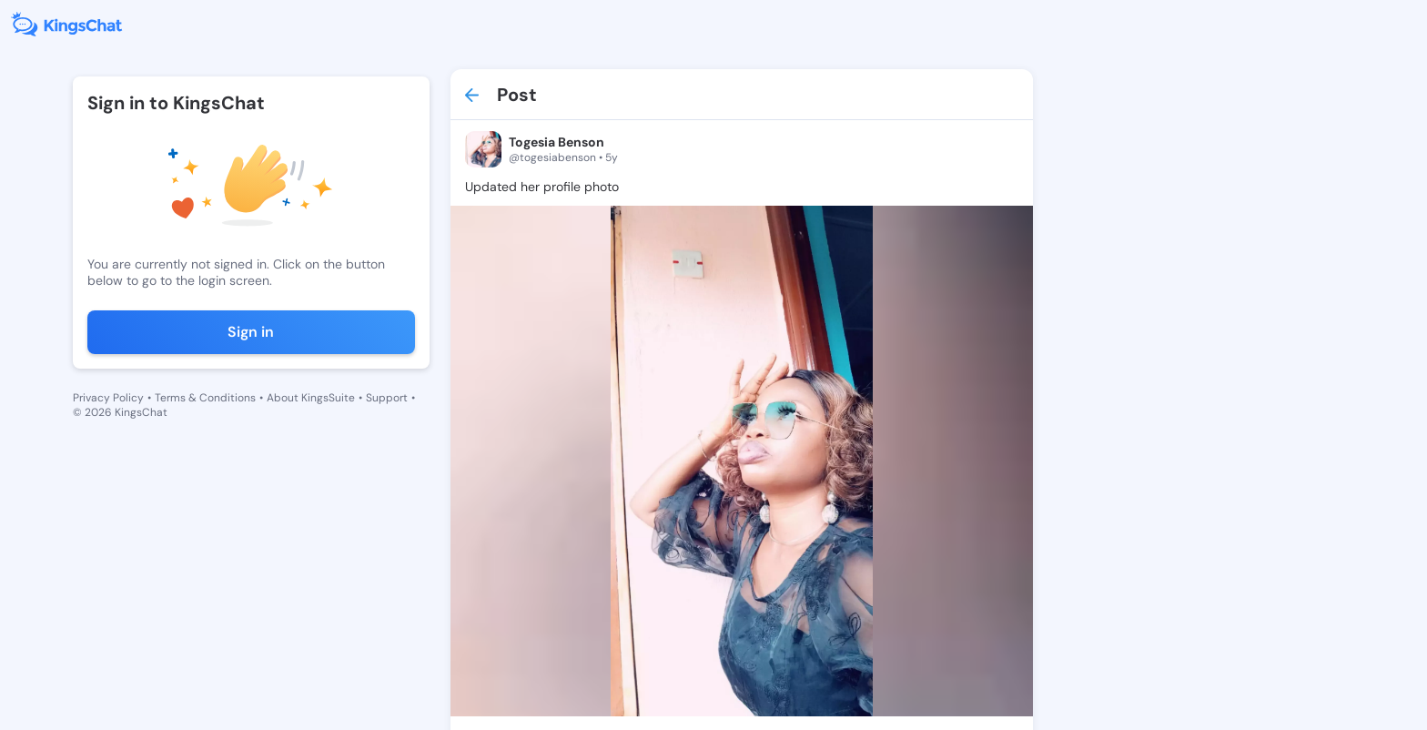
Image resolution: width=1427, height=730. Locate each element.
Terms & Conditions (205, 397)
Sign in (251, 331)
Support (387, 397)
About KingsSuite (311, 397)
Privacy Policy (108, 397)
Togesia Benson (556, 142)
